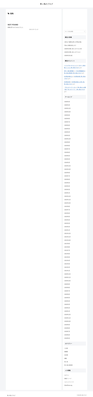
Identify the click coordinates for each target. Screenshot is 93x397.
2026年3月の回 (68, 55)
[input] (75, 31)
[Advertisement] (34, 19)
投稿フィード (67, 378)
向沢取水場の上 (68, 76)
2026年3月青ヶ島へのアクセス (72, 52)
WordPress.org (68, 385)
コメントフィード (69, 382)
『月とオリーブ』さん (70, 87)
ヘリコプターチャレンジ (70, 65)
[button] (84, 31)
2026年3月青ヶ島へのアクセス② (73, 48)
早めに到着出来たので (70, 45)
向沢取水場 (67, 82)
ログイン (66, 375)
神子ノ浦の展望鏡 (68, 71)
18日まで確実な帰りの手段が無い (73, 42)
